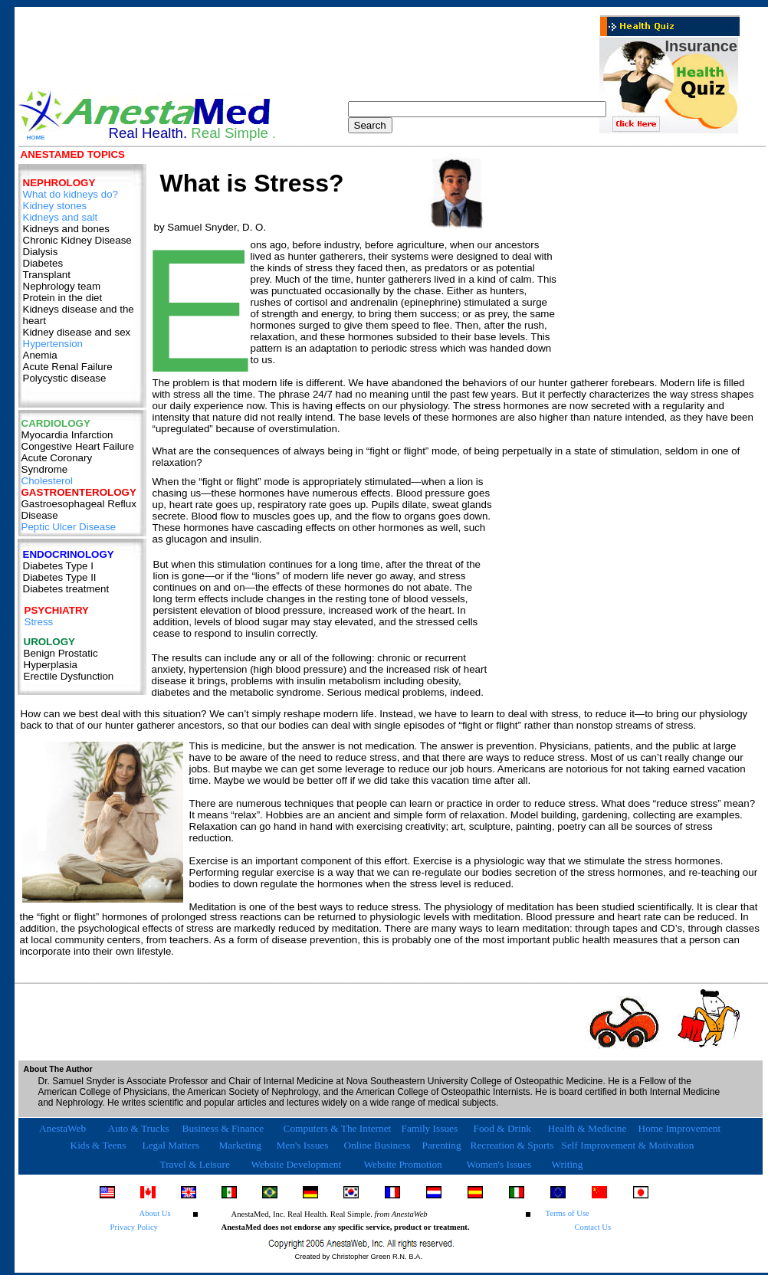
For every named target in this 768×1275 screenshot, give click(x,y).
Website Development (296, 1164)
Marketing (240, 1145)
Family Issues (430, 1128)
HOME (36, 137)
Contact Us (593, 1227)
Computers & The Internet (338, 1128)
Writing (567, 1164)
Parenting (441, 1145)
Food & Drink (503, 1128)
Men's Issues (303, 1145)
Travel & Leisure (195, 1164)
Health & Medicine (587, 1128)
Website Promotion (403, 1164)
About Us (155, 1213)
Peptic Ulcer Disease (69, 527)
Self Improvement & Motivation (628, 1145)
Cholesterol (47, 481)
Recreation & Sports (512, 1145)
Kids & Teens (98, 1145)
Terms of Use (567, 1213)
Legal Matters (171, 1145)
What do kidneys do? (70, 194)
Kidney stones (55, 205)
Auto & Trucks (138, 1128)
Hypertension (53, 343)
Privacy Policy (134, 1227)
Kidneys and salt (60, 217)
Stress (39, 622)
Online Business (377, 1145)
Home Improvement (679, 1128)
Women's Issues (499, 1164)
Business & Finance (223, 1128)
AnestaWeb (62, 1128)
